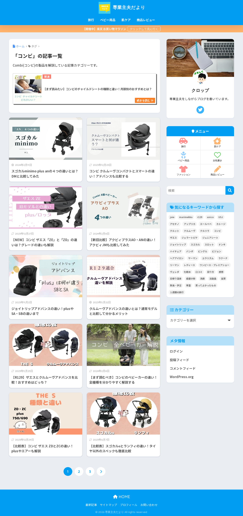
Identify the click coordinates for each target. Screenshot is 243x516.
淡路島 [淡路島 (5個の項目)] (212, 278)
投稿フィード (179, 360)
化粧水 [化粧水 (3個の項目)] (187, 271)
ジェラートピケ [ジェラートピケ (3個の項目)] (190, 237)
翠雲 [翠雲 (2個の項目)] (188, 285)
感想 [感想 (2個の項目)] (221, 271)
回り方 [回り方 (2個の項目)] (210, 271)
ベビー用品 (107, 20)
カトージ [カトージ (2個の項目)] (220, 223)
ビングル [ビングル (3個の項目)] (202, 251)
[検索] (229, 190)
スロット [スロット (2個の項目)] (209, 244)
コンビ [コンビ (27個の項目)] (217, 230)
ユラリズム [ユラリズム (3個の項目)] (208, 258)
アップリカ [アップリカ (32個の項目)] (189, 223)
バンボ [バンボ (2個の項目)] (189, 251)
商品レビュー (146, 20)
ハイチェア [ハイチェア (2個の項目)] (175, 251)
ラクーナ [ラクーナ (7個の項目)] (223, 258)
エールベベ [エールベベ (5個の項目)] (206, 223)
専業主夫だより (121, 7)
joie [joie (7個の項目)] (172, 217)
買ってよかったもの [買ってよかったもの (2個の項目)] (206, 285)
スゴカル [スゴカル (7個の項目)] (195, 244)
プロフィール (128, 505)
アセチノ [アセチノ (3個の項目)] (174, 223)
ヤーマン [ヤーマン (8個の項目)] (192, 258)
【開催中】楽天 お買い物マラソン (105, 29)
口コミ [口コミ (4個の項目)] (199, 271)
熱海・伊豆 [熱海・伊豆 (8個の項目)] (175, 285)
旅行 (91, 20)
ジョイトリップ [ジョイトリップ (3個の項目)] (178, 244)
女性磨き (217, 157)
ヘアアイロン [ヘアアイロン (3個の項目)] (176, 258)
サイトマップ (108, 505)
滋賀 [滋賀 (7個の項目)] (223, 278)
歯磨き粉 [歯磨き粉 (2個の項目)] (190, 278)
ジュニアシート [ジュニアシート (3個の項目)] (210, 237)
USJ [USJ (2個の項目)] (220, 217)
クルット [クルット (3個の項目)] (174, 230)
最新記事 (91, 505)
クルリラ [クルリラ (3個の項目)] (204, 230)
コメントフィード (183, 368)
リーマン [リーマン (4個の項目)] (174, 265)
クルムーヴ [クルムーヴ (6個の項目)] (189, 230)
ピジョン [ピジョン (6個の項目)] (216, 251)
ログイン (176, 351)
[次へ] (101, 471)
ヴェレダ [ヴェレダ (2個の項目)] (174, 271)
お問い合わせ (149, 505)
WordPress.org (182, 376)
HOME (121, 496)
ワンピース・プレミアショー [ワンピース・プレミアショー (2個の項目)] (214, 265)
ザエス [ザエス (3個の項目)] (173, 237)
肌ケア (126, 20)
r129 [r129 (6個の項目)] (199, 217)
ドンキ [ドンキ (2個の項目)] (222, 244)
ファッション (183, 171)
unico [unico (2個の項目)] (210, 217)
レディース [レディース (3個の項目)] (189, 265)
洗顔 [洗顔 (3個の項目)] (202, 278)
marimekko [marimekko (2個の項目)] (185, 217)
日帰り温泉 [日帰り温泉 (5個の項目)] (175, 278)
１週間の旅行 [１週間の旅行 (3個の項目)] (177, 292)
